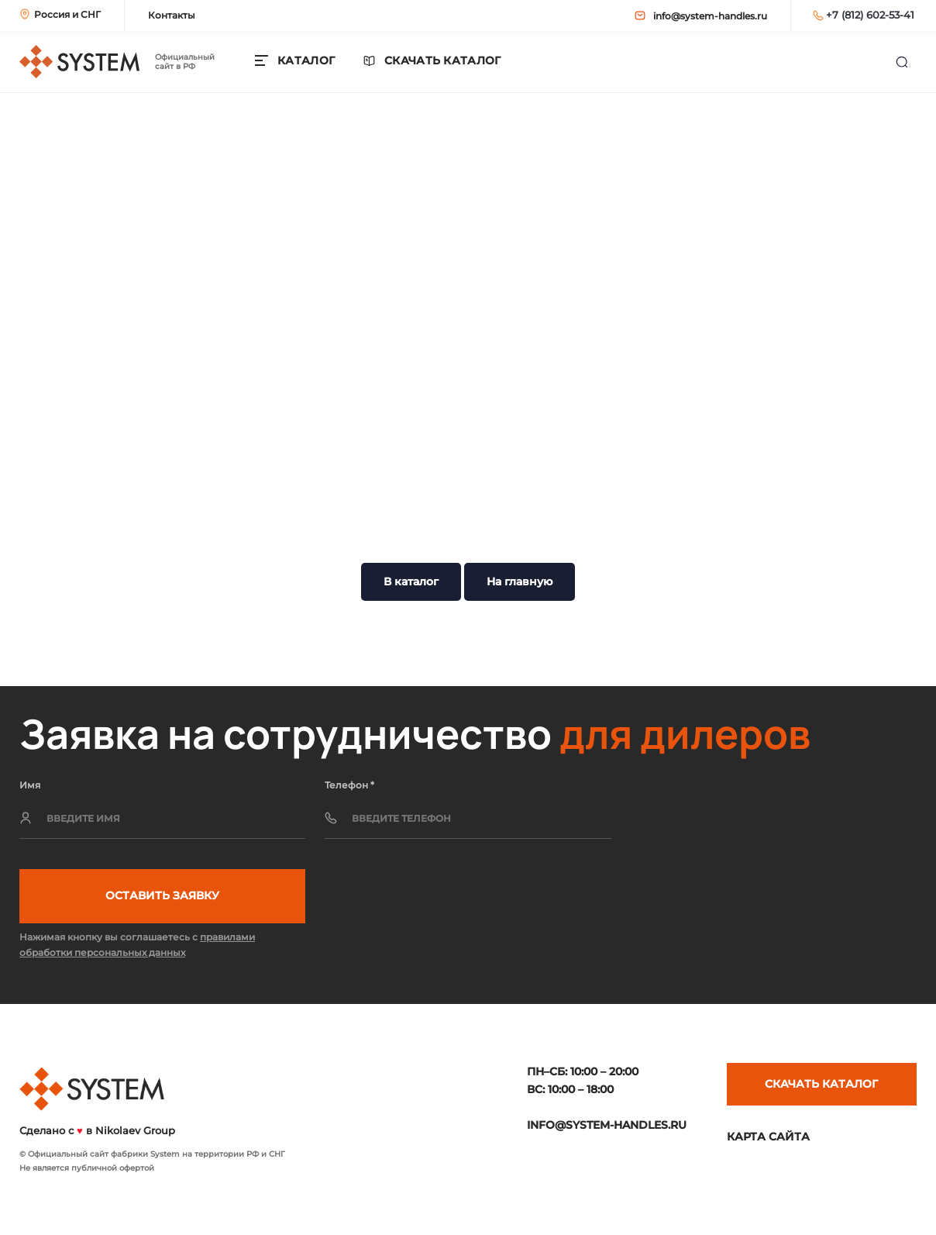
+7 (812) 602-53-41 (863, 15)
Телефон (349, 785)
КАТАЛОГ (306, 60)
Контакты (171, 15)
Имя (29, 785)
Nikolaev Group (135, 1130)
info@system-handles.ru (701, 16)
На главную (519, 581)
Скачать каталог (442, 60)
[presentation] (738, 823)
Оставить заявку (162, 895)
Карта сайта (768, 1137)
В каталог (411, 581)
